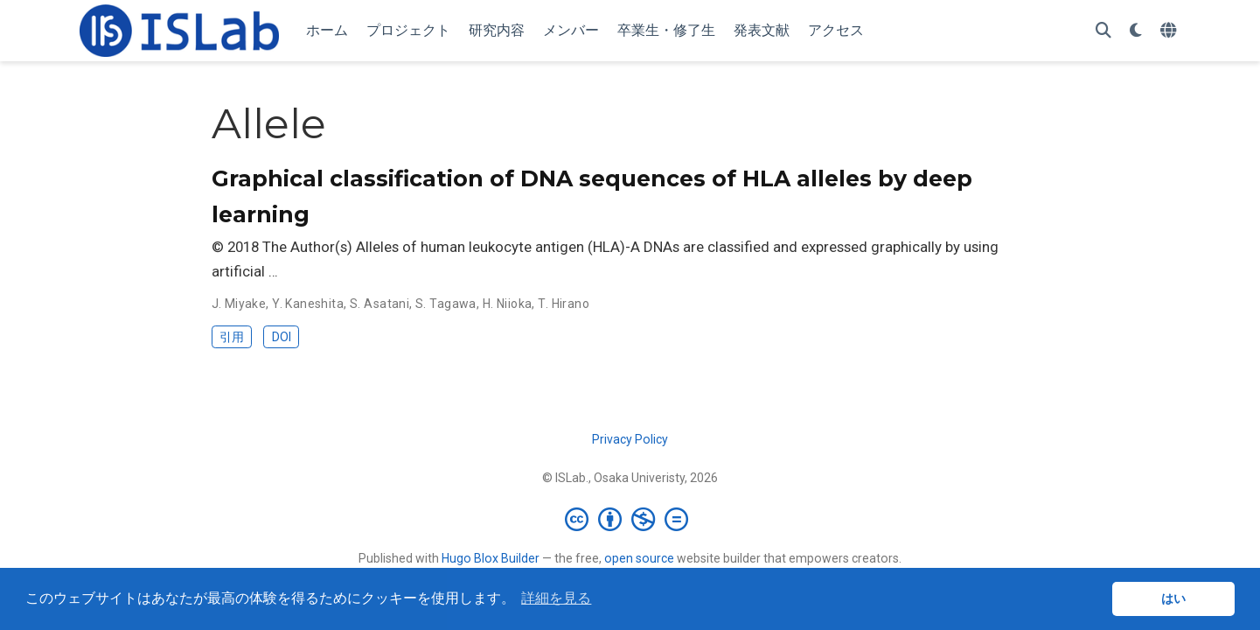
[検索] (1103, 31)
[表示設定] (1136, 31)
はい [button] (1173, 599)
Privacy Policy (630, 439)
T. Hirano (563, 304)
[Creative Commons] (630, 519)
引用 (231, 337)
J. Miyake (239, 304)
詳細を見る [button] (556, 598)
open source (639, 558)
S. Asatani (379, 304)
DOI (281, 337)
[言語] (1170, 31)
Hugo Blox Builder (491, 558)
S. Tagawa (446, 304)
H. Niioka (508, 304)
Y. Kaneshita (308, 304)
